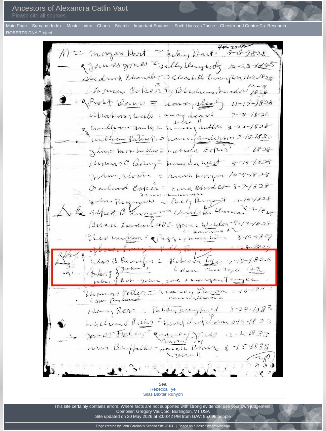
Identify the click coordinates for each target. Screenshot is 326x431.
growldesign (221, 426)
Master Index (79, 25)
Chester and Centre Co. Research (253, 25)
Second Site (155, 426)
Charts (103, 25)
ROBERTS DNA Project (29, 32)
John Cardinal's (133, 426)
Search (122, 25)
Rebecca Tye (163, 389)
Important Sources (151, 25)
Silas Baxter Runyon (163, 394)
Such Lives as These (194, 25)
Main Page (16, 25)
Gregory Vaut (149, 411)
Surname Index (47, 25)
